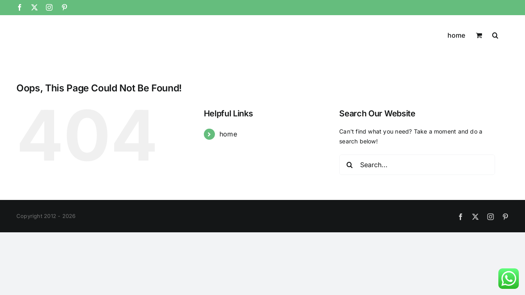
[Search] (349, 164)
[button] (505, 34)
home (228, 134)
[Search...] (417, 164)
